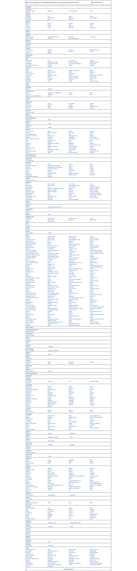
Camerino (92, 248)
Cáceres (71, 471)
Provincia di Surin (52, 522)
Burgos (49, 471)
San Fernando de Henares (96, 483)
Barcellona (50, 469)
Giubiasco (92, 511)
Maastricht (71, 397)
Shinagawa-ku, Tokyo (31, 196)
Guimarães (29, 421)
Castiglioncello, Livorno (74, 255)
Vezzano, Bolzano (94, 322)
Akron (49, 549)
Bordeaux (92, 132)
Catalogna (92, 473)
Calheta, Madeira (73, 417)
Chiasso (70, 509)
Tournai (28, 29)
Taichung (50, 526)
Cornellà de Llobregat (53, 476)
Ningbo (28, 76)
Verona (70, 322)
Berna (91, 508)
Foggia (70, 265)
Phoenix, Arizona (52, 563)
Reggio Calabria (93, 300)
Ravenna (50, 300)
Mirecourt (28, 143)
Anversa (28, 23)
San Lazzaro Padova (31, 309)
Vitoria (91, 489)
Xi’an (49, 81)
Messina (28, 283)
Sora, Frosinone (30, 314)
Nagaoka (71, 191)
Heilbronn (92, 170)
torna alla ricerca (97, 2)
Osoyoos (28, 51)
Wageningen (50, 404)
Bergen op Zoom (51, 389)
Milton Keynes (93, 219)
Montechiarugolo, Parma (74, 285)
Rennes (49, 147)
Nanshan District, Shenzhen (96, 75)
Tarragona (50, 488)
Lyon (27, 141)
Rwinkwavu (72, 433)
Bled (27, 460)
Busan (91, 92)
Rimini (70, 303)
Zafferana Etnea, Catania (74, 325)
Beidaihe (50, 70)
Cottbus (28, 167)
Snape (27, 221)
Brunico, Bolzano (51, 247)
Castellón (71, 473)
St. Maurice (92, 515)
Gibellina (28, 270)
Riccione (50, 303)
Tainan (71, 526)
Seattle (70, 564)
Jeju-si (70, 94)
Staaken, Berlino (72, 174)
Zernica (91, 411)
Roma (91, 303)
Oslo (70, 381)
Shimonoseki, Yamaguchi (96, 194)
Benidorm (71, 469)
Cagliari (28, 248)
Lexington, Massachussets (32, 558)
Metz (91, 141)
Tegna (27, 517)
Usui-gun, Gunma (94, 197)
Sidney (91, 11)
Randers (50, 108)
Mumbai (28, 214)
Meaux (70, 141)
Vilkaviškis (50, 346)
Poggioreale (71, 296)
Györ (49, 541)
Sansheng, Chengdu (73, 78)
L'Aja (91, 395)
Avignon (28, 132)
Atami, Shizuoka (51, 184)
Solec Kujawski (29, 411)
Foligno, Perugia (51, 267)
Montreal (71, 49)
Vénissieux (92, 152)
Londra (28, 219)
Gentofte (28, 105)
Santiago (50, 65)
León (27, 480)
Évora (49, 420)
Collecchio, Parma (94, 258)
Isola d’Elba (71, 273)
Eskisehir (28, 530)
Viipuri (71, 437)
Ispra (27, 274)
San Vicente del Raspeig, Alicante (55, 485)
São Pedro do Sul (73, 426)
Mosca (27, 437)
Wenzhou (28, 81)
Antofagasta (29, 60)
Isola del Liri (92, 273)
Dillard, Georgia (30, 555)
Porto (27, 426)
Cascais (49, 418)
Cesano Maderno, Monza (53, 256)
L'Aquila (92, 276)
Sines (91, 426)
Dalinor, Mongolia (52, 72)
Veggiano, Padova (52, 320)
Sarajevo (28, 33)
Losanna (71, 512)
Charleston (71, 551)
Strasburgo (50, 151)
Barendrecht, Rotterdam (32, 389)
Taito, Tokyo (29, 197)
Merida (49, 482)
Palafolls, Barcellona (94, 482)
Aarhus (49, 103)
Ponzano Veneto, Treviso (32, 297)
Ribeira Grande (51, 426)
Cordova (28, 476)
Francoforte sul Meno (52, 168)
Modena (92, 283)
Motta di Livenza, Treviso (53, 287)
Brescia (91, 244)
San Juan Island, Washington (54, 564)
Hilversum (28, 394)
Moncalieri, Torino (30, 285)
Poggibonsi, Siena (30, 296)
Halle (27, 170)
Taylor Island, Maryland (95, 564)
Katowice (71, 410)
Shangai (28, 79)
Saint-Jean (71, 27)
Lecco (70, 277)
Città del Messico (30, 371)
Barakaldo (92, 468)
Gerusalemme (29, 232)
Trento (27, 317)
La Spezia (28, 276)
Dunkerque (50, 137)
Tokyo (70, 197)
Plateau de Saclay (73, 146)
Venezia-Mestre (30, 322)
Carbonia (50, 251)
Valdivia (70, 65)
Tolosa (70, 151)
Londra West (50, 219)
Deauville (92, 135)
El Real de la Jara (94, 476)
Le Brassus (29, 512)
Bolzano (92, 242)
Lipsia (70, 171)
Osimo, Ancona (51, 290)
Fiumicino (50, 265)
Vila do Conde (51, 429)
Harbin (91, 73)
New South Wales (73, 11)
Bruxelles (92, 23)
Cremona (92, 261)
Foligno (28, 267)
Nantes (49, 144)
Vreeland (92, 403)
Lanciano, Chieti (72, 276)
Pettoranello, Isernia (73, 293)
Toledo (91, 488)
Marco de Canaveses (31, 423)
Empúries (28, 477)
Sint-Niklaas (92, 27)
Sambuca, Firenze (73, 306)
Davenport (50, 554)
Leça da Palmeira (73, 421)
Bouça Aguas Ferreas (95, 415)
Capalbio (71, 250)
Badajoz (49, 468)
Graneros (28, 62)
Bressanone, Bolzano (53, 245)
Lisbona (28, 415)
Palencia (28, 483)
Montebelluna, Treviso (53, 285)
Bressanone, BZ (72, 245)
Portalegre (92, 424)
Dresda (91, 167)
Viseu (70, 429)
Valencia (49, 489)
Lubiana (70, 461)
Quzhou (28, 78)
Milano (70, 283)
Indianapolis (29, 557)
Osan (27, 92)
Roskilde (71, 108)
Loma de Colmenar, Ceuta (75, 480)
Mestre (49, 283)
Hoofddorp (50, 394)
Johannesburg (51, 495)
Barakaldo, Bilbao (30, 469)
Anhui (27, 70)
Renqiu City (50, 78)
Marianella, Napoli (94, 280)
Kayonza (28, 433)
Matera (91, 282)
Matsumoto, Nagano (52, 190)
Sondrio (91, 312)
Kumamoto (28, 190)
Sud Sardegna (51, 314)
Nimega (49, 398)
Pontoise (92, 146)
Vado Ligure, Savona (31, 319)
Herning (70, 105)
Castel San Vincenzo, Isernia (33, 255)
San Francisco (29, 564)
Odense (28, 108)
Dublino (28, 229)
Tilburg (91, 401)
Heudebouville (93, 137)
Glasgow (50, 444)
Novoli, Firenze (72, 288)
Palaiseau (71, 144)
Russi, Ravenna (93, 305)
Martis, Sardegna (52, 282)
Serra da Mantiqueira (73, 38)
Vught (27, 404)
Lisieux (91, 140)
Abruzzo (28, 236)
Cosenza (50, 261)
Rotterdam (28, 386)
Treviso (49, 317)
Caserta (70, 253)
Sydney (28, 12)
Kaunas (28, 346)
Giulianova (50, 270)
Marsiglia (50, 141)
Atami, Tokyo (72, 184)
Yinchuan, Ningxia (94, 81)
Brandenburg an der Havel (54, 165)
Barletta (91, 241)
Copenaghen (72, 103)
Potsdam (50, 174)
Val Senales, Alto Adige (53, 319)
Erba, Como (29, 264)
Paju (91, 94)
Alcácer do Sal (51, 415)
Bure (70, 134)
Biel (27, 509)
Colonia (91, 165)
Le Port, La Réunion (94, 138)
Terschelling (71, 401)
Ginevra (70, 511)
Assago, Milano (51, 239)
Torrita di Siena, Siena (74, 316)
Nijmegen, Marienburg (31, 398)
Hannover (50, 170)
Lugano (28, 514)
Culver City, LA (29, 554)
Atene (27, 206)
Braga (27, 417)
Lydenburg (72, 495)
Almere (91, 386)
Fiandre (49, 24)
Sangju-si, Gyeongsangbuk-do (55, 92)
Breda (70, 389)
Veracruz (50, 371)
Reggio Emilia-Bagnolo (53, 302)
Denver (70, 554)
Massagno (50, 514)
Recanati (71, 300)
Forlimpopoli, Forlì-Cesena (96, 267)
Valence (49, 152)
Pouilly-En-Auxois (30, 147)
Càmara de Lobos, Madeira (96, 417)
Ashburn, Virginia (94, 549)
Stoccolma (28, 504)
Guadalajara (29, 479)
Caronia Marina (72, 251)
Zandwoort (92, 404)
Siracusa (71, 312)
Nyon (70, 514)
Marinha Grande (51, 423)
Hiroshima (92, 185)
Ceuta (27, 474)
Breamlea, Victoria (30, 11)
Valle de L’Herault (73, 152)
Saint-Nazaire (93, 149)
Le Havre (50, 138)
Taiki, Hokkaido (93, 196)
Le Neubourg (72, 138)
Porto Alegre (93, 36)
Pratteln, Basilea (93, 514)
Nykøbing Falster (94, 106)
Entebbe (28, 538)
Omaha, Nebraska (94, 561)
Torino (49, 316)
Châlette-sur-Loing (73, 135)
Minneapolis (71, 560)
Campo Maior (29, 418)
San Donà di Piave (30, 308)
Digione (28, 137)
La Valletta (28, 358)
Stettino (49, 411)
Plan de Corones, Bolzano (96, 294)
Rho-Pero (28, 303)
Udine (91, 317)
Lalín (70, 479)
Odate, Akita (29, 194)
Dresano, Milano (93, 262)
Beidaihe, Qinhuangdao (74, 70)
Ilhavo (49, 421)
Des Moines (92, 554)
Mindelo (28, 56)
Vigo (70, 489)
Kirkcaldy (72, 444)
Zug (48, 518)
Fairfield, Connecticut (73, 555)
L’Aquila (92, 274)
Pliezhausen (29, 174)
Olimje (49, 463)
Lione (70, 140)
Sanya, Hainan (93, 78)
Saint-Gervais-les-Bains (53, 149)
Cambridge (29, 551)
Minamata (71, 190)
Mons (91, 26)
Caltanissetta (51, 248)
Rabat (27, 363)
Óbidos (28, 424)
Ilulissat (28, 210)
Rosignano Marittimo (73, 305)
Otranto (70, 290)
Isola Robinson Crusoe (53, 62)
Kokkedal (71, 106)
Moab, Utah (92, 560)
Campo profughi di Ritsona (54, 206)
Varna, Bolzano (29, 320)
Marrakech (71, 362)
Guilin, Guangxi (30, 73)
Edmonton (50, 49)
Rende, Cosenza (72, 302)
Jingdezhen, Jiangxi (52, 75)
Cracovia (50, 410)
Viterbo (49, 325)
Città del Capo (29, 495)
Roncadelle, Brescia (52, 305)
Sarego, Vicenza (72, 309)
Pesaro (91, 291)
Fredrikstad (29, 381)
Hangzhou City (72, 73)
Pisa (70, 294)
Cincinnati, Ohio (72, 552)
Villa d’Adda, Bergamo (74, 323)
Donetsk (28, 534)
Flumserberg (50, 511)
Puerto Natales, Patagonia (75, 63)
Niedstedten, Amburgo (74, 173)
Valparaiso (92, 65)
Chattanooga (93, 551)
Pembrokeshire (29, 160)
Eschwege (28, 168)
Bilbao (91, 469)
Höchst (91, 16)
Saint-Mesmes (72, 149)
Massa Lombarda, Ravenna (75, 282)
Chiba (91, 184)
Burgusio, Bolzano (94, 247)
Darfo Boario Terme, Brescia (75, 262)
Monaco (28, 173)
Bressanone (29, 245)
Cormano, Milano (73, 259)
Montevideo (51, 545)
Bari (48, 241)
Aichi (27, 184)
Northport (71, 561)
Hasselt (28, 26)
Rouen (27, 149)
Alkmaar (49, 386)
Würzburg (50, 176)
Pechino (49, 76)
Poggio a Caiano (51, 296)
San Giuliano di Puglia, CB (96, 308)
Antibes (70, 131)
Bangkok (28, 522)
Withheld (50, 53)
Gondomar (92, 420)
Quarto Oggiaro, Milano (53, 299)
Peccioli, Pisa (51, 291)
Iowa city (50, 557)
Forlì (70, 267)
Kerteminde (29, 106)
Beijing (91, 70)
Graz (49, 16)
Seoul (49, 95)
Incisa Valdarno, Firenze (53, 273)
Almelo (70, 386)
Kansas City (71, 557)
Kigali (49, 354)
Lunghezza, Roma (30, 280)
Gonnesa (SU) (29, 271)
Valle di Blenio (93, 517)
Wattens (70, 19)
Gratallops (92, 477)
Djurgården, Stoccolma (31, 502)
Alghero (91, 236)
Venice (28, 566)
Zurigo (91, 518)
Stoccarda (92, 174)
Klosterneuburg (51, 17)
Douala (28, 46)
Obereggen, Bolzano (94, 288)
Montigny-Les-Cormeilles (53, 143)
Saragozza (50, 486)
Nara (49, 193)
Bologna (70, 242)
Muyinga (28, 42)
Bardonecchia (29, 241)
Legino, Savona (93, 277)
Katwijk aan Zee (30, 395)
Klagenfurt (28, 17)
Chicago (28, 552)
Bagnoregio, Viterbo (94, 239)
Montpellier (71, 143)
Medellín (50, 89)
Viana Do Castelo (30, 429)
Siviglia (91, 486)
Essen (27, 24)
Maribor (91, 461)
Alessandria (29, 115)
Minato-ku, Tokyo (30, 191)
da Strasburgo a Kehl (31, 156)
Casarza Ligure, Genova (53, 253)
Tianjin (91, 79)
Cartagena (28, 473)
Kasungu (28, 354)
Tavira (49, 428)
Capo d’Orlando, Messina (96, 250)
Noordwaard (71, 398)
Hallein (70, 16)
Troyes (28, 152)
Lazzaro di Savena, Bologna (33, 277)
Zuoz (70, 518)
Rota (70, 483)
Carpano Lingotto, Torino (32, 253)
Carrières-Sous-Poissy (31, 135)
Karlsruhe (50, 171)
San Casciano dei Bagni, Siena (97, 306)
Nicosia (28, 85)
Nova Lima (71, 36)
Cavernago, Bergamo (31, 256)
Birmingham (29, 218)
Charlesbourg (29, 49)
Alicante (28, 468)
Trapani (91, 316)
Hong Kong (29, 75)
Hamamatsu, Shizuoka (74, 185)
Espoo (27, 127)
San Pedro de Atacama (31, 65)
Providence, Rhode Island (75, 563)
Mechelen (71, 26)
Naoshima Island (30, 193)
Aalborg (28, 103)
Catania (91, 255)
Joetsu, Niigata (72, 187)
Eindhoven (28, 392)
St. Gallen (71, 515)
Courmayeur (71, 261)
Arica (49, 60)
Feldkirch (28, 16)
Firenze (28, 265)
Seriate (70, 311)
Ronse (49, 27)
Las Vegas (92, 557)
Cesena (70, 256)
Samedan (50, 515)
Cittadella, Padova (30, 258)
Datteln (70, 167)
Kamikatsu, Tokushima (95, 187)
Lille (27, 140)
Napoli (91, 287)
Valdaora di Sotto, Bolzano (75, 319)
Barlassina (71, 241)
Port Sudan (29, 498)
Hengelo (92, 392)
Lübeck (91, 171)
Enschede (50, 392)
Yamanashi (29, 199)
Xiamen (70, 81)
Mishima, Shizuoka (52, 191)
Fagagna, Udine (51, 264)
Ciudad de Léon (51, 474)
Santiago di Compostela (32, 486)
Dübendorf (92, 509)
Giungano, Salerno (73, 270)
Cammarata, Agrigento (53, 250)
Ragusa (91, 299)
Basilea (70, 508)
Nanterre (28, 144)
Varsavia (71, 411)
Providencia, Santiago (53, 63)
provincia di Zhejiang (73, 76)
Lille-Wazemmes (51, 140)
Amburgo (28, 164)
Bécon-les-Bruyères (52, 132)
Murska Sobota (29, 463)
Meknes (92, 362)
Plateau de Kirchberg (53, 350)
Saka (27, 342)
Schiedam (71, 400)
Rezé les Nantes (72, 147)
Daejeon (28, 94)
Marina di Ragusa (30, 282)
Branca (49, 244)
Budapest (28, 541)
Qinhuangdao (93, 76)
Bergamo (50, 242)
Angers (49, 131)
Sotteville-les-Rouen (31, 151)
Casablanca (29, 362)
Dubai (49, 119)
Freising (70, 168)
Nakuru (28, 339)
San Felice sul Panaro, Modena (76, 308)
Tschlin (49, 517)
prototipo (28, 299)
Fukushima (29, 185)
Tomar (70, 428)
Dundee (28, 440)
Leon (91, 479)
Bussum (92, 389)
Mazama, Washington (95, 558)
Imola (27, 273)
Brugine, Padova (30, 247)
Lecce (49, 277)
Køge (49, 106)
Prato (91, 297)
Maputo (28, 377)
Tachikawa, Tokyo (73, 196)
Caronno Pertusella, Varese (96, 251)
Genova (92, 268)
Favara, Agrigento (73, 264)
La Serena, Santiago (73, 62)
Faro (70, 420)
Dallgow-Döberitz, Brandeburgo (55, 167)
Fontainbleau (72, 137)
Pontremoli (92, 296)
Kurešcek (50, 461)
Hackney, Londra (72, 218)
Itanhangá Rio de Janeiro (53, 36)
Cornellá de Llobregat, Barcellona (76, 476)
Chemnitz (71, 165)
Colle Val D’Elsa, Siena (74, 258)
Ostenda (28, 27)
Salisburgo (71, 17)
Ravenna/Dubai (30, 331)
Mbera (27, 367)
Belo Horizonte (29, 36)
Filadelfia (92, 555)
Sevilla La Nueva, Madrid (74, 486)
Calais (91, 134)
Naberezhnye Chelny (53, 437)
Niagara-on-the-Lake (94, 49)
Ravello (28, 300)
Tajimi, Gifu (50, 197)
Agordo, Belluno (51, 236)
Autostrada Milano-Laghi (74, 239)
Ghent (91, 24)
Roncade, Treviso (30, 305)
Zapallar (49, 66)
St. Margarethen (93, 17)
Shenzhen (71, 79)
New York (28, 561)
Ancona (28, 238)
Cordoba (92, 474)
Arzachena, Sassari (30, 239)
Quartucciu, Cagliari (73, 299)
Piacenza (92, 293)
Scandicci (50, 311)
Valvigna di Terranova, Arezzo (97, 319)
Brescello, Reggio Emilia (74, 244)
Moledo (70, 423)
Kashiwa (71, 188)
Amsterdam (29, 388)
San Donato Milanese (53, 308)
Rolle (27, 515)
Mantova (50, 280)
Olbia (27, 290)
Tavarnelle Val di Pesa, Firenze (97, 314)
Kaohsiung (28, 526)
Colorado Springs (94, 552)
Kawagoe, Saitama (94, 188)
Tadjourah (28, 203)
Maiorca (28, 482)
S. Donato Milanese (31, 306)
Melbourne (50, 11)
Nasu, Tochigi (72, 193)
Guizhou (49, 73)
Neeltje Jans (93, 397)
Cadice (91, 471)
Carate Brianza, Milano (31, 251)
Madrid (91, 480)
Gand (70, 24)
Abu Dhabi (28, 119)
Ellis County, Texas (52, 555)
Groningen (71, 392)
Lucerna (92, 512)
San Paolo (50, 38)
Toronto (91, 51)
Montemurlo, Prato (94, 285)
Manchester (71, 219)
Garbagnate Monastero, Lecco (76, 268)
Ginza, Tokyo (51, 185)
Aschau (49, 164)
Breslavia (28, 410)
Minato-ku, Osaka (94, 190)
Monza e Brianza (30, 287)
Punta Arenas (93, 63)
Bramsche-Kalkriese (31, 165)
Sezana (91, 463)
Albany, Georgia (72, 549)
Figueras (50, 477)
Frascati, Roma (30, 268)
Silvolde (92, 400)
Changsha (28, 72)
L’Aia (70, 395)
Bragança (50, 417)
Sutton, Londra (51, 221)
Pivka (70, 463)
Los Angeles (50, 558)
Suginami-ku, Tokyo (52, 196)
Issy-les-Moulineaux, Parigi (32, 138)
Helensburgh (51, 440)
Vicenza (28, 323)
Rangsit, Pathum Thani (75, 522)
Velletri (70, 320)
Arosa (49, 508)
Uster (70, 517)
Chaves (91, 418)
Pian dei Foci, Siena (31, 294)
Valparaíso (28, 66)
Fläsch (27, 511)
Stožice (28, 464)
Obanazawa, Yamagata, (95, 193)
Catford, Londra (51, 218)
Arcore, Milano (72, 238)
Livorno (91, 279)
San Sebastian (29, 485)
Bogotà (28, 89)
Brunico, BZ (71, 247)
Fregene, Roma (51, 268)
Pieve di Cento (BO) (52, 294)
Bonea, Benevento (30, 244)
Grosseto (71, 271)
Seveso (28, 312)
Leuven (49, 397)
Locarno (49, 512)
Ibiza (49, 479)
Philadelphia (29, 563)
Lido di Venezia (30, 279)
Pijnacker (92, 398)
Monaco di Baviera (52, 173)
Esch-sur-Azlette (30, 350)
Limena (49, 279)
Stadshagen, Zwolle (52, 401)
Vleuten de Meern (52, 403)
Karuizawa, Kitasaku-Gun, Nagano (56, 188)
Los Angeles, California (74, 558)
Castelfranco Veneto (52, 255)
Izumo (49, 187)
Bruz (49, 134)
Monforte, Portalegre (94, 423)
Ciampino (92, 256)
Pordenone (50, 297)
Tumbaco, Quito (30, 112)
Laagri (27, 123)
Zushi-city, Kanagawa (74, 199)
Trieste (70, 317)
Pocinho (70, 424)
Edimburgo (28, 444)
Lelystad (28, 397)
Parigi (27, 146)
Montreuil (92, 143)
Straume (28, 382)
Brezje (49, 460)
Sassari (91, 309)
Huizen (91, 394)
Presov (49, 456)
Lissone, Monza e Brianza (75, 279)
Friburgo (92, 168)
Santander (71, 485)
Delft (49, 391)
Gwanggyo (50, 94)
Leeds (91, 218)
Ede (91, 391)
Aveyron (92, 131)
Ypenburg (71, 404)
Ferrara (91, 264)
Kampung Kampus (30, 452)
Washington (50, 566)
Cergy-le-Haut (51, 135)
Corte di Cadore (93, 259)
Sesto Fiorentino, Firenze (96, 311)
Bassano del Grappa (31, 242)
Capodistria (71, 460)
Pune (49, 214)
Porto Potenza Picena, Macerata (76, 297)
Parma (27, 291)
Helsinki (50, 127)
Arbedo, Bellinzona (30, 508)
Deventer (71, 391)
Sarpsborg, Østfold (94, 381)
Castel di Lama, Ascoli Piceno (97, 253)
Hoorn (70, 394)
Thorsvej (92, 108)
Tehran (28, 225)
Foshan (70, 72)
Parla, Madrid (51, 483)
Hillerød (91, 105)
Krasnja (28, 461)
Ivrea (49, 274)
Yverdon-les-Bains (30, 518)
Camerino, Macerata (31, 250)
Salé (49, 363)
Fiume (27, 99)
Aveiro (70, 415)
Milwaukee (50, 560)
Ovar (49, 424)
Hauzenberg (71, 170)
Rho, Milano (92, 302)
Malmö (91, 502)
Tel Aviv (50, 232)
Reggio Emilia (29, 302)
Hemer (28, 171)
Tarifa (27, 488)
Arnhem (92, 388)
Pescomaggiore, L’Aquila (53, 293)
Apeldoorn (71, 388)
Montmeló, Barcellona (74, 482)
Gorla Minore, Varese (52, 271)
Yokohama (50, 199)
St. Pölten (28, 19)
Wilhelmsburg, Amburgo (32, 176)
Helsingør (50, 105)
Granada (71, 477)
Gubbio (91, 271)
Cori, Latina (50, 259)
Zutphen (49, 406)
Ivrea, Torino (71, 274)
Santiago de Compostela (95, 485)
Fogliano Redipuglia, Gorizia (96, 265)
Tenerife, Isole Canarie (74, 488)
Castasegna (50, 509)
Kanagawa (28, 188)
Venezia (92, 320)
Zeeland (28, 406)
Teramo (28, 316)
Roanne (92, 147)
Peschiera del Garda (31, 293)
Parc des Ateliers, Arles (95, 144)
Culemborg (29, 391)
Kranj (91, 460)
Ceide (70, 418)
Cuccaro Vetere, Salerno (32, 262)
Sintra (27, 428)
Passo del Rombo (30, 335)
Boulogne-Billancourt (31, 134)
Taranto (70, 314)
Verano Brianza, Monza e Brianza (55, 322)
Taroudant (71, 363)
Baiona (70, 468)
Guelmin (49, 362)
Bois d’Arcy (71, 132)
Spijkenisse (29, 401)
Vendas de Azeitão (94, 428)
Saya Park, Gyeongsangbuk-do (33, 95)
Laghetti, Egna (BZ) (52, 276)
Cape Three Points (30, 180)
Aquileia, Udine (51, 238)
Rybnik (91, 410)
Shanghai (50, 79)
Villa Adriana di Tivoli (52, 323)
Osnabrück (92, 173)
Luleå (70, 502)
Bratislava (28, 456)
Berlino (70, 164)
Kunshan (71, 75)
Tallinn (49, 123)
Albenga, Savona (73, 236)
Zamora (28, 491)
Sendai (70, 194)
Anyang (70, 92)
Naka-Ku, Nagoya (94, 191)
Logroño (49, 480)
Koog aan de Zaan (52, 395)
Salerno (49, 306)
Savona (28, 311)
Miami (27, 560)
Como (27, 259)
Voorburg (71, 403)
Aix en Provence (30, 131)
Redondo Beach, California (96, 563)
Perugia (70, 291)
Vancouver (28, 53)
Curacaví (92, 60)
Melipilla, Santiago (94, 62)
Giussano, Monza (94, 270)
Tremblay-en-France (94, 151)
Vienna (49, 19)
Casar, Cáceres (51, 473)
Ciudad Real (71, 474)
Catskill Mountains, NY (53, 551)
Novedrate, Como (52, 288)
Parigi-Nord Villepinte (52, 146)
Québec (49, 51)
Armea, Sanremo (94, 238)
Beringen (71, 23)
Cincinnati (50, 552)
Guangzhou (92, 72)
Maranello (71, 280)
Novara (28, 288)
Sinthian (28, 448)
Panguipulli (29, 63)
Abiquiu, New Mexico (31, 549)
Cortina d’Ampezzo (30, 261)
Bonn (91, 164)
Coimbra (28, 420)
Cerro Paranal (72, 60)
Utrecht (28, 403)
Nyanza (50, 433)
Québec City (72, 51)
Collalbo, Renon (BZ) (52, 258)
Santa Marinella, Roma (53, 309)
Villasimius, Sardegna (95, 323)
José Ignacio (29, 545)
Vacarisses (28, 489)
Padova (91, 290)
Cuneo (49, 262)
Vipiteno (28, 325)
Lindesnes (50, 381)
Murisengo (71, 287)
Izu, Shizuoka (29, 187)
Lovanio (49, 26)
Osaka (49, 194)
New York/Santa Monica (53, 561)
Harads (49, 502)
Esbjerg (91, 103)
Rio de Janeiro (29, 38)
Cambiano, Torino (73, 248)
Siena (49, 312)
